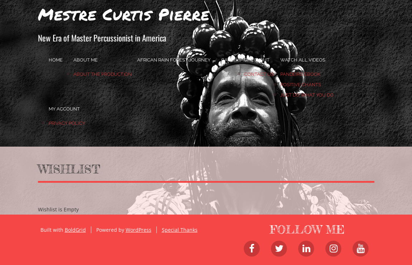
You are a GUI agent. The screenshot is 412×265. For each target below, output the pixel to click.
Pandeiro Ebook (300, 74)
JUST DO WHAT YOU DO (307, 95)
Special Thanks (180, 229)
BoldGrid (75, 229)
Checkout (257, 60)
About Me (85, 60)
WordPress (138, 229)
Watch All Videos (302, 60)
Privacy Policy (67, 123)
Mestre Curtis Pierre (123, 14)
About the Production (102, 74)
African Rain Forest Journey (173, 60)
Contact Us (259, 74)
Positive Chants (300, 84)
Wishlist (69, 169)
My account (64, 109)
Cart (227, 60)
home (56, 60)
